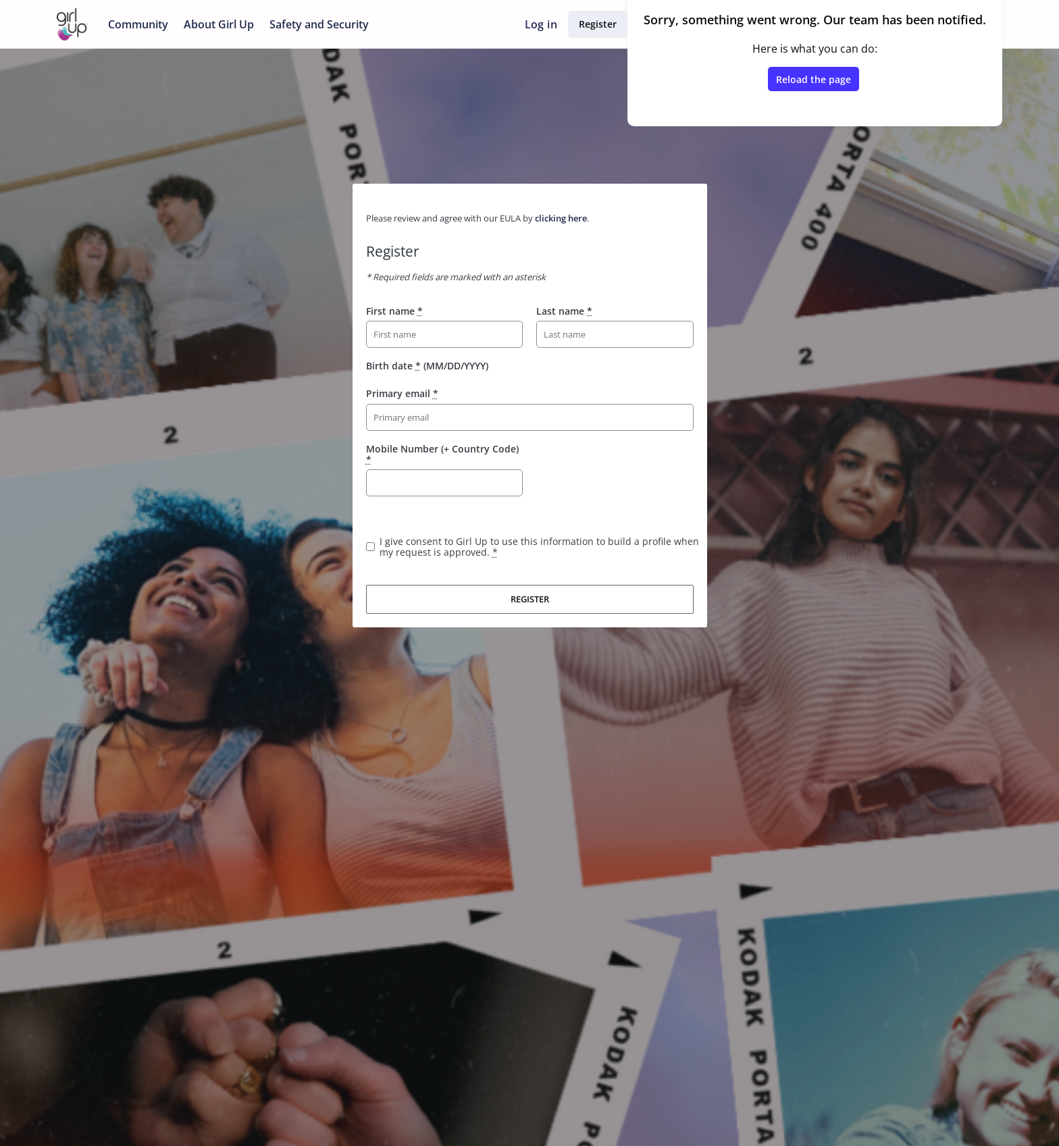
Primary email (402, 393)
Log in (541, 24)
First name (394, 311)
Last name (564, 311)
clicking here (561, 218)
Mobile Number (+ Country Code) (442, 454)
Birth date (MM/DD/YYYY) (427, 365)
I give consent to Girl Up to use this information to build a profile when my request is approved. (539, 546)
